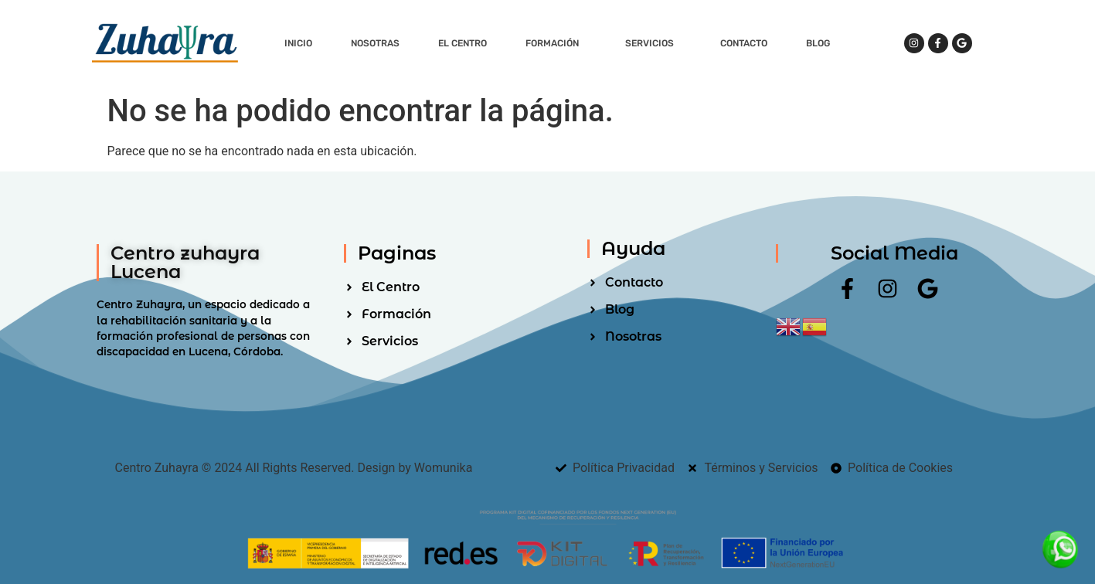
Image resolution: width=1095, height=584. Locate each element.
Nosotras (375, 43)
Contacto (743, 43)
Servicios (653, 43)
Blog (818, 43)
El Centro (462, 43)
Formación (556, 43)
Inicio (298, 43)
